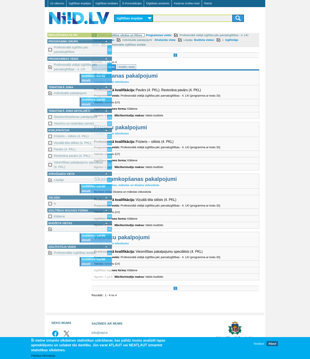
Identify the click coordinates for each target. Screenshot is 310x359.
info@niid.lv (99, 332)
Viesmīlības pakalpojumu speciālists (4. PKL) (78, 165)
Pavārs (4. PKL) (65, 149)
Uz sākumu (57, 3)
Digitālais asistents (157, 3)
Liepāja (59, 180)
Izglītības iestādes (106, 3)
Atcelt (86, 80)
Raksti (208, 3)
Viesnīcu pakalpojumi (146, 237)
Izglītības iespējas (80, 3)
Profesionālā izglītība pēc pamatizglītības (71, 50)
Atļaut (272, 343)
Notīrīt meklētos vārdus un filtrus (144, 35)
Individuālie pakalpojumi (70, 93)
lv (55, 203)
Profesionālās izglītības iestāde (75, 252)
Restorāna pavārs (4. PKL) (72, 155)
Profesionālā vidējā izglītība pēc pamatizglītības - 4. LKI (75, 67)
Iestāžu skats (150, 66)
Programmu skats (128, 66)
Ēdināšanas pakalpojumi (149, 76)
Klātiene (59, 216)
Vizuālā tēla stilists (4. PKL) (72, 143)
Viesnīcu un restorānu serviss (74, 123)
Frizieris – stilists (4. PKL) (71, 136)
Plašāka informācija (43, 355)
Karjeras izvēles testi (187, 3)
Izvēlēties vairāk (93, 76)
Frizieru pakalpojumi (144, 127)
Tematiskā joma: (157, 40)
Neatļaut (259, 343)
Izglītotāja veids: (146, 44)
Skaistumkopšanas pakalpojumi (75, 117)
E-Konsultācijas (132, 3)
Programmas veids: (183, 35)
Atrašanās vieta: (218, 40)
